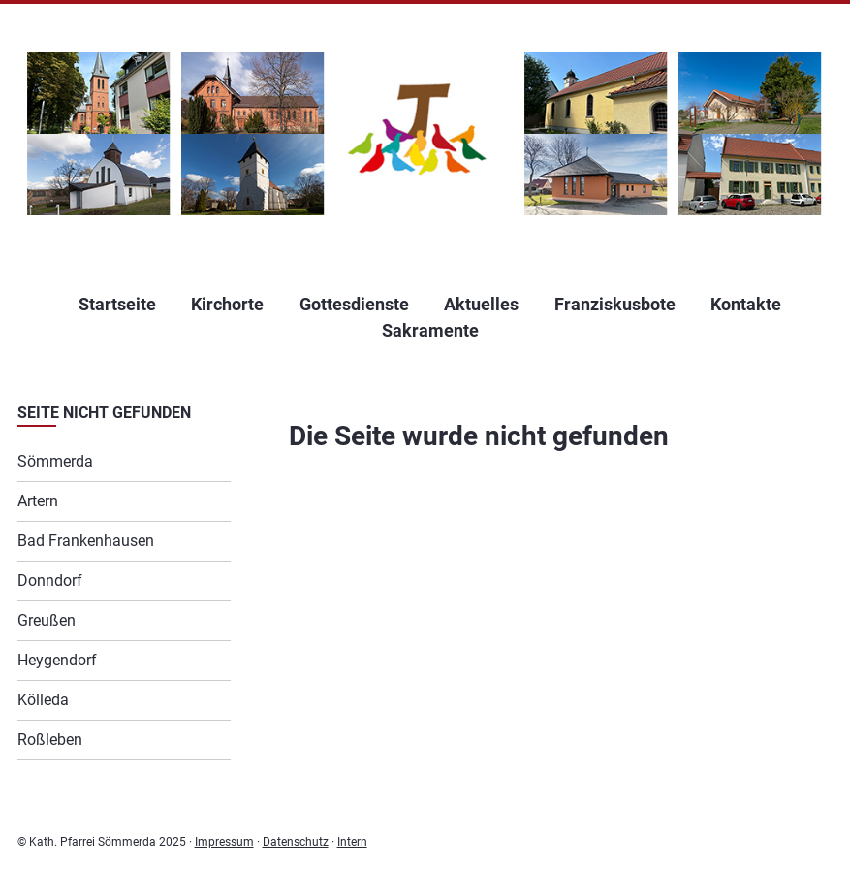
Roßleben (49, 739)
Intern (352, 842)
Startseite (117, 304)
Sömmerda (55, 461)
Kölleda (43, 700)
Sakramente (430, 330)
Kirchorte (227, 304)
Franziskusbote (615, 304)
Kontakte (745, 304)
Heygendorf (57, 660)
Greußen (46, 620)
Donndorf (49, 580)
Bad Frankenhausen (85, 541)
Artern (37, 501)
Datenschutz (296, 842)
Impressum (224, 842)
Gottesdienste (354, 304)
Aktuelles (481, 304)
